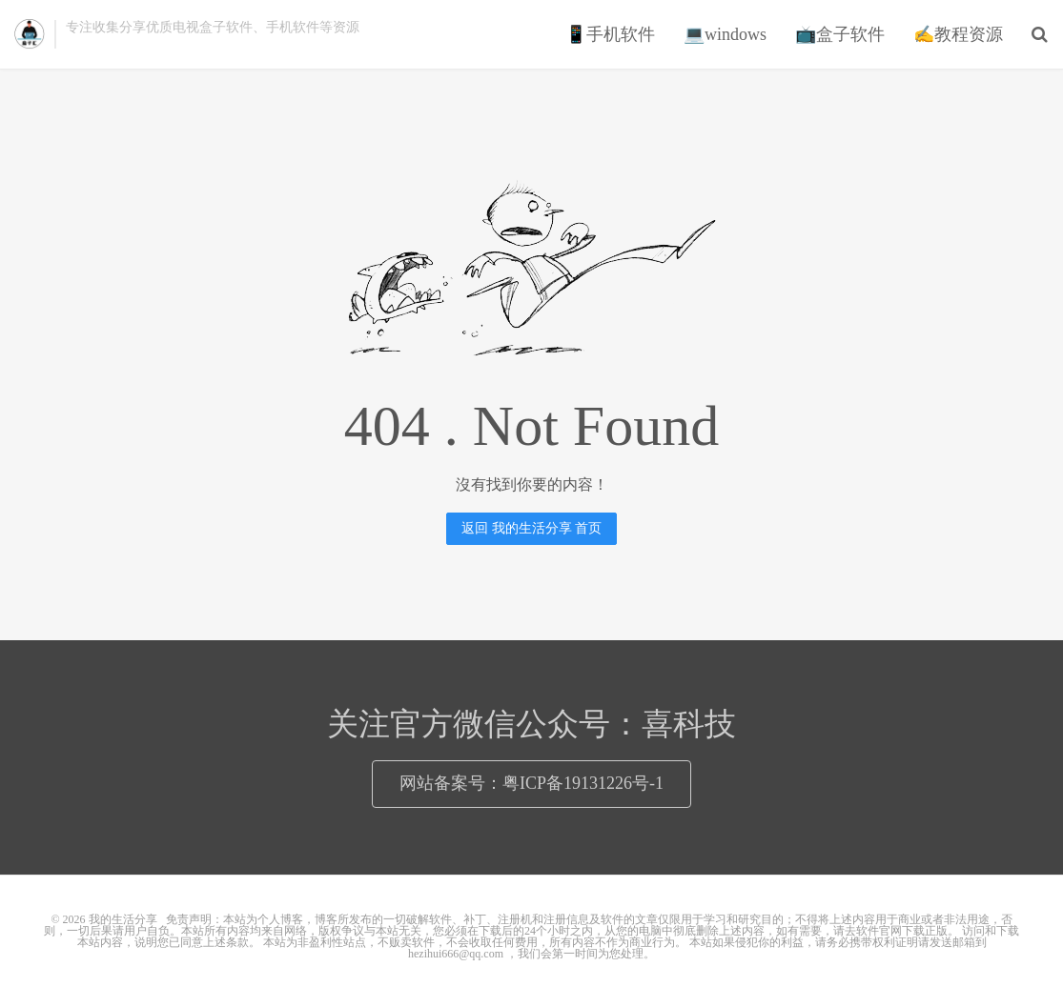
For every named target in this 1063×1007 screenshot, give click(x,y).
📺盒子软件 (840, 34)
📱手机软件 (610, 34)
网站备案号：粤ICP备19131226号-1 (531, 783)
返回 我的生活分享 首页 (531, 528)
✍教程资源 (958, 34)
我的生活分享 (29, 34)
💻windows (725, 34)
